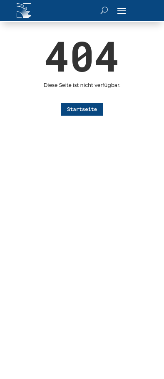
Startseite (82, 109)
